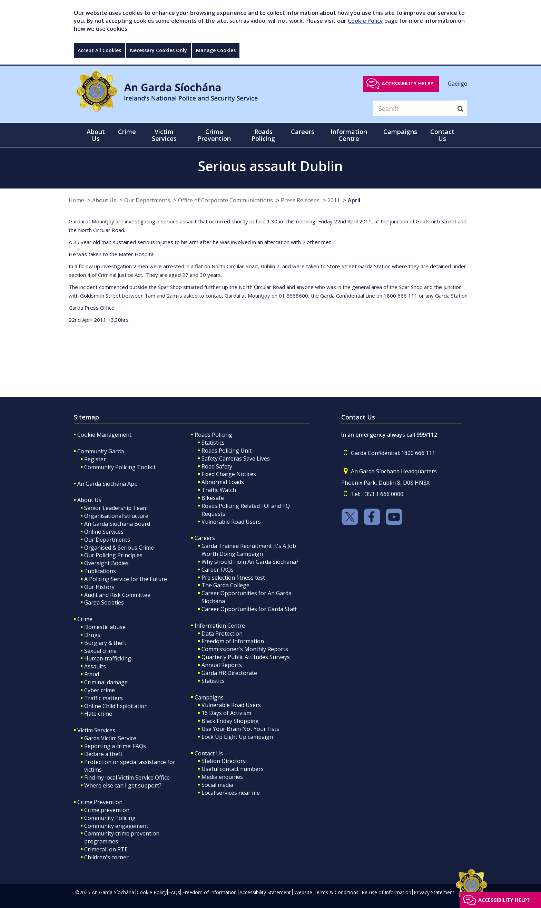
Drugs (92, 635)
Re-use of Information (386, 892)
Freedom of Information (232, 641)
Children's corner (106, 857)
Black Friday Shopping (230, 721)
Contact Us (209, 753)
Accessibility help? (407, 83)
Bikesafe (212, 498)
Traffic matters (103, 698)
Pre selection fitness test (233, 577)
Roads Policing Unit (226, 450)
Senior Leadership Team (116, 508)
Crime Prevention (99, 802)
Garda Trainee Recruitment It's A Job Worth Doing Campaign (248, 550)
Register (95, 459)
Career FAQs (217, 569)
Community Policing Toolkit (120, 467)
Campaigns (209, 697)
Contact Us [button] (442, 135)
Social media (217, 785)
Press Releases (300, 200)
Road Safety (216, 466)
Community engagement (116, 826)
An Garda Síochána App (107, 483)
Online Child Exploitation (116, 706)
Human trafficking (107, 658)
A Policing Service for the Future (125, 579)
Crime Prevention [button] (214, 135)
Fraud (91, 674)
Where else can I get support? (122, 785)
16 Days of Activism (226, 713)
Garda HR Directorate (229, 673)
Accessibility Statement (265, 892)
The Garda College (225, 585)
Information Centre (220, 625)
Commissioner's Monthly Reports (244, 649)
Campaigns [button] (400, 131)
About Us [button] (96, 135)
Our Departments (147, 200)
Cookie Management (104, 434)
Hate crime (98, 713)
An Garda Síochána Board (117, 524)
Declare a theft (103, 754)
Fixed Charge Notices (228, 474)
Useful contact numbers (232, 769)
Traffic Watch (218, 490)
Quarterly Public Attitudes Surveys (245, 657)
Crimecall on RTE (106, 849)
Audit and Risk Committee (117, 595)
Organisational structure (116, 516)
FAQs (174, 892)
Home (76, 200)
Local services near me (230, 792)
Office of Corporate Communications (225, 200)
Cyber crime (99, 690)
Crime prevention (106, 810)
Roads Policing (213, 434)
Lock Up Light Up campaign (237, 737)
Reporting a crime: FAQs (115, 746)
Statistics (213, 442)
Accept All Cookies (99, 50)
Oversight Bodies (106, 563)
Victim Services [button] (164, 135)
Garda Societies (104, 602)
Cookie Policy (365, 21)
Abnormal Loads (222, 482)
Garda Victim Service (110, 738)
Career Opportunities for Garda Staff (249, 609)
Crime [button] (127, 131)
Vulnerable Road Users (231, 521)
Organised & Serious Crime (119, 547)
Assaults (95, 666)
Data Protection (222, 633)
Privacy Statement (434, 892)
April (354, 200)
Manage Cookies (216, 50)
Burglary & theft (105, 643)
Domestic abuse (105, 627)
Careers (205, 538)
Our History (99, 587)
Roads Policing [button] (263, 135)
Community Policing (110, 818)
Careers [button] (302, 131)
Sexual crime (100, 651)
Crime (84, 619)
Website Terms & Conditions (326, 892)
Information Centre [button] (349, 135)
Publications (100, 571)
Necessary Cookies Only (158, 50)
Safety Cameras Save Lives (235, 458)
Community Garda (100, 451)
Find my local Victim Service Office (127, 777)
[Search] (413, 108)
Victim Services (96, 730)
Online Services (104, 531)
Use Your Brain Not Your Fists (240, 729)
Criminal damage (106, 682)
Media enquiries (222, 777)
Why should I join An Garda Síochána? (249, 562)
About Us (104, 200)
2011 (333, 200)
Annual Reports (221, 665)
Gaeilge (457, 83)
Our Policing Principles (113, 555)
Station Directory (223, 761)
